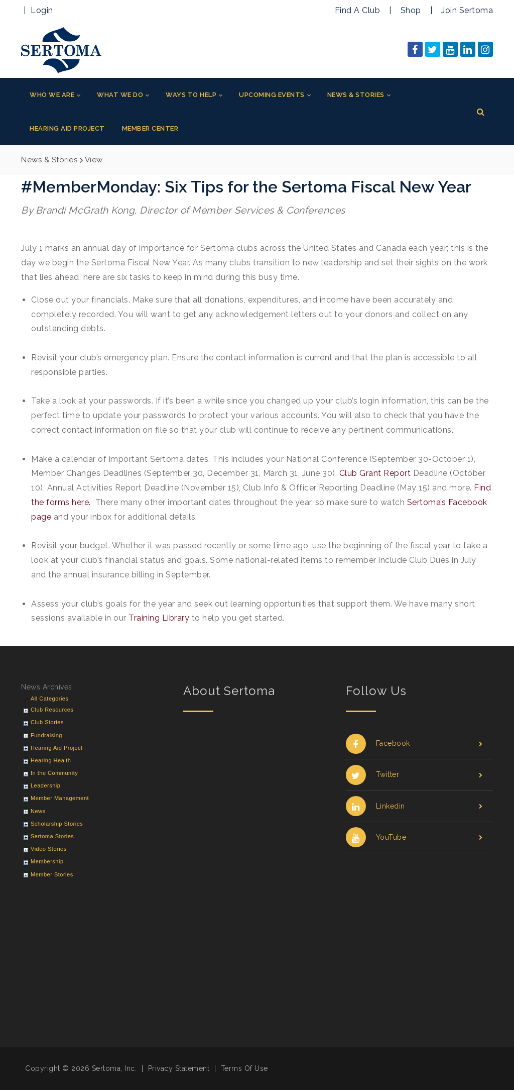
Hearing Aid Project (57, 748)
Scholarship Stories (57, 824)
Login (42, 10)
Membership (47, 861)
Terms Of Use (244, 1068)
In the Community (54, 773)
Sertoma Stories (52, 836)
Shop (411, 10)
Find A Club (357, 10)
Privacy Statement (179, 1068)
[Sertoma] (61, 49)
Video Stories (49, 849)
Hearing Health (51, 760)
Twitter (414, 774)
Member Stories (52, 874)
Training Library (158, 618)
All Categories (49, 699)
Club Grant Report (375, 473)
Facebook (414, 743)
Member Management (60, 798)
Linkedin (414, 806)
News (38, 811)
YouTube (414, 837)
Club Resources (52, 710)
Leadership (45, 785)
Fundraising (46, 735)
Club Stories (47, 722)
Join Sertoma (467, 10)
